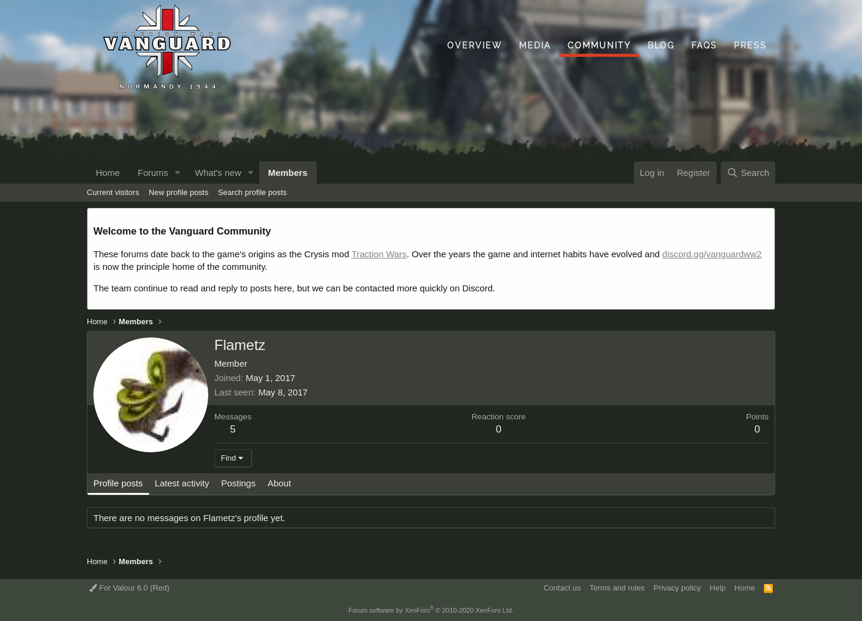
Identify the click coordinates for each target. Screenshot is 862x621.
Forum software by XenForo (431, 610)
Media (535, 45)
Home (108, 173)
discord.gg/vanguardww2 (711, 254)
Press (750, 45)
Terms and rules (617, 587)
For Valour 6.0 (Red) (129, 587)
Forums (153, 173)
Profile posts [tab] (118, 483)
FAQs (704, 45)
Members (288, 173)
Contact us (562, 587)
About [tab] (279, 483)
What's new (218, 173)
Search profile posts (252, 192)
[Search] (748, 173)
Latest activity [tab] (182, 483)
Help (718, 587)
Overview (474, 45)
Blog (661, 45)
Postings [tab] (238, 483)
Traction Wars (378, 254)
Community (599, 45)
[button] (177, 173)
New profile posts (178, 192)
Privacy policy (677, 587)
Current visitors (113, 192)
